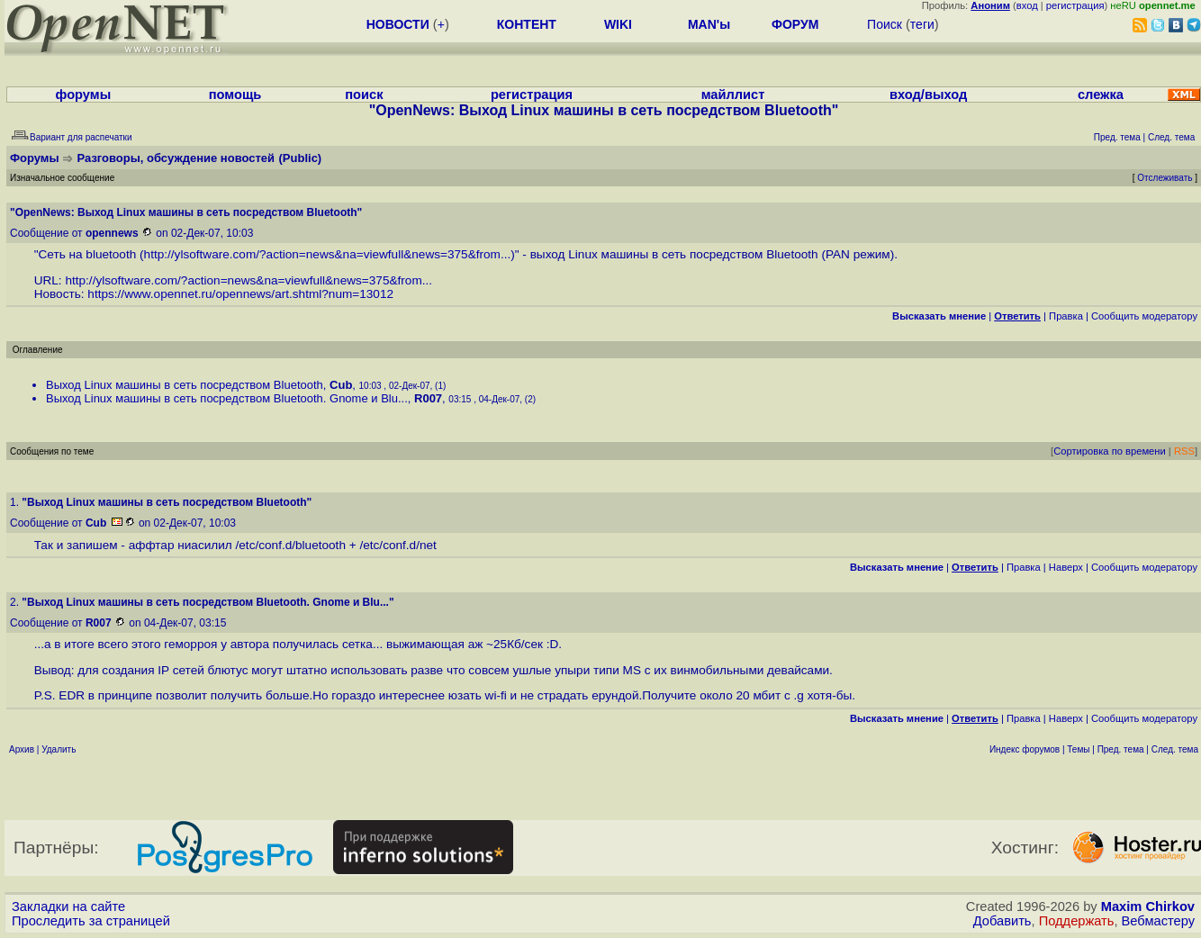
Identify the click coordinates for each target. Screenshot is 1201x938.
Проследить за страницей (91, 921)
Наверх (1066, 567)
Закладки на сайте (68, 906)
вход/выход (928, 94)
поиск (364, 94)
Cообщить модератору (1144, 316)
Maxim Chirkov (1148, 906)
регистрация (1075, 5)
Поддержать (1077, 921)
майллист (733, 94)
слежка (1101, 94)
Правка (1066, 316)
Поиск (884, 24)
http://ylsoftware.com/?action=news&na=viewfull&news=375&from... (327, 254)
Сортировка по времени (1109, 451)
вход (1027, 5)
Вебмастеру (1158, 921)
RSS (1184, 451)
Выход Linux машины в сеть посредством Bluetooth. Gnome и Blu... (227, 398)
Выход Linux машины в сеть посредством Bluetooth (184, 385)
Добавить (1002, 921)
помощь (235, 94)
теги (922, 24)
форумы (84, 94)
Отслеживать (1164, 178)
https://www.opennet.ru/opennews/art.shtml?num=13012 (240, 294)
